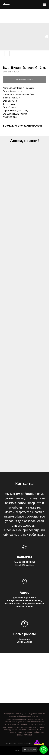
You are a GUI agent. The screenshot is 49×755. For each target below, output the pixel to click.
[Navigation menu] (44, 4)
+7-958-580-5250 (27, 562)
